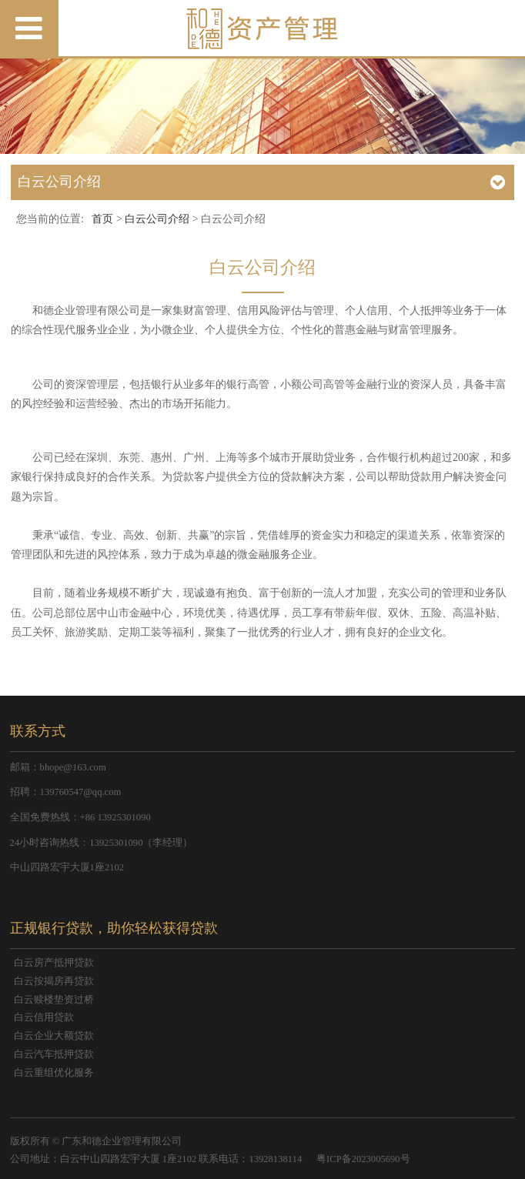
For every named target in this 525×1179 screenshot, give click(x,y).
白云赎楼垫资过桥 (54, 999)
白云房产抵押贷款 (54, 962)
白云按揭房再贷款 (54, 981)
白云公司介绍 (157, 219)
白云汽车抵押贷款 (54, 1054)
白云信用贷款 (44, 1017)
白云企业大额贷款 (54, 1035)
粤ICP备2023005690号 (363, 1159)
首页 (102, 219)
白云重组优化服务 (54, 1072)
